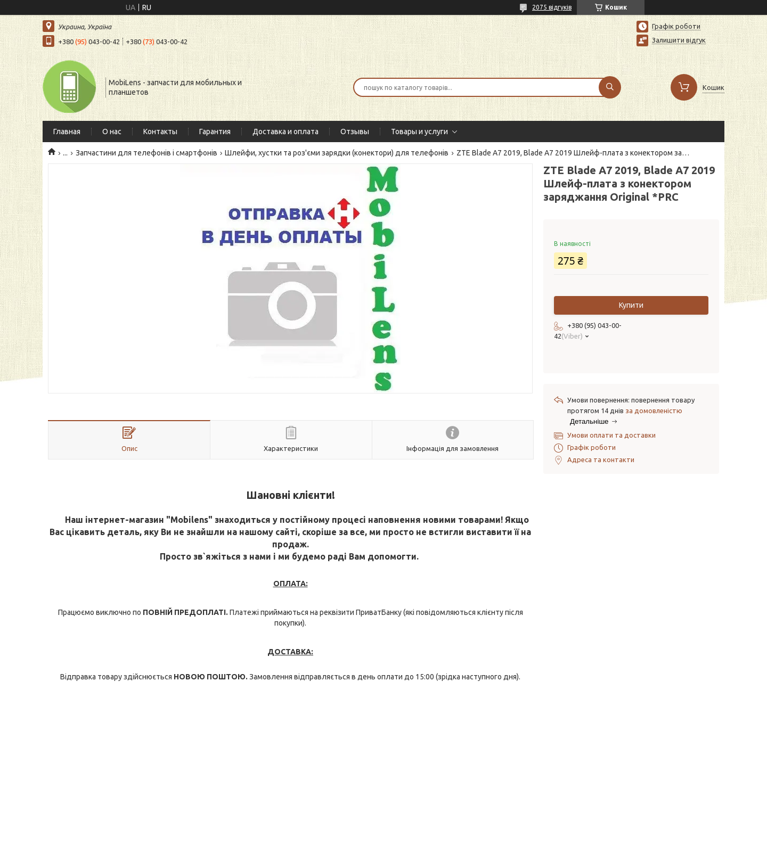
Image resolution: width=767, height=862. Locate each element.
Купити (631, 305)
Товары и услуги (419, 131)
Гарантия (215, 131)
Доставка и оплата (285, 131)
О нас (111, 131)
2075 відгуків (552, 7)
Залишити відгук (679, 40)
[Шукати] (610, 87)
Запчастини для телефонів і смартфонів (146, 153)
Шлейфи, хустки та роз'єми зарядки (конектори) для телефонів (336, 153)
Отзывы (354, 131)
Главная (66, 131)
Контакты (160, 131)
